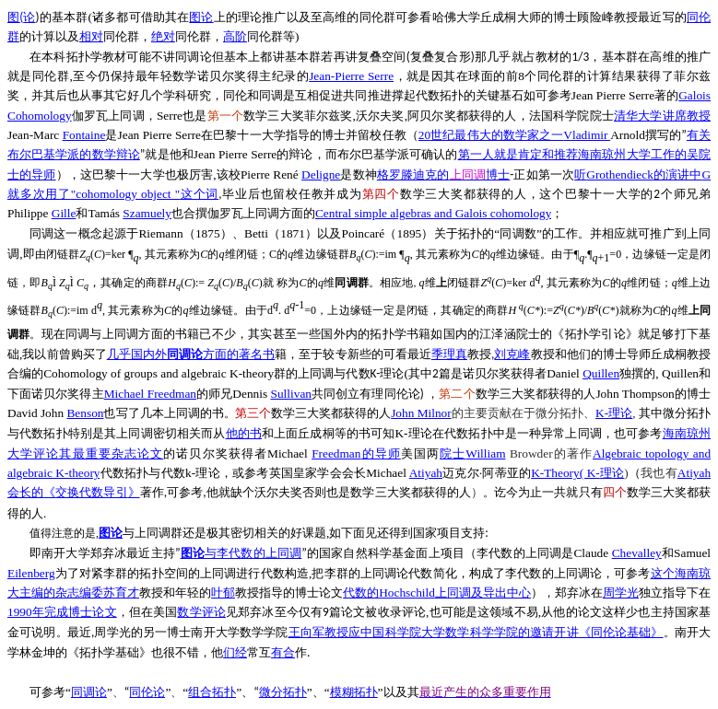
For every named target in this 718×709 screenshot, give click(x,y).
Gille (64, 213)
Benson (84, 413)
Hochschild (437, 592)
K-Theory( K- (577, 473)
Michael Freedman (150, 394)
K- (613, 413)
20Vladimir (514, 135)
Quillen (601, 373)
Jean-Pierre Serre (351, 76)
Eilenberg (31, 573)
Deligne (320, 174)
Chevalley (637, 553)
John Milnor (421, 413)
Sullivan (291, 394)
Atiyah (425, 473)
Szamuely (147, 213)
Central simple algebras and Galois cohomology (433, 213)
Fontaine (84, 135)
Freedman (356, 453)
